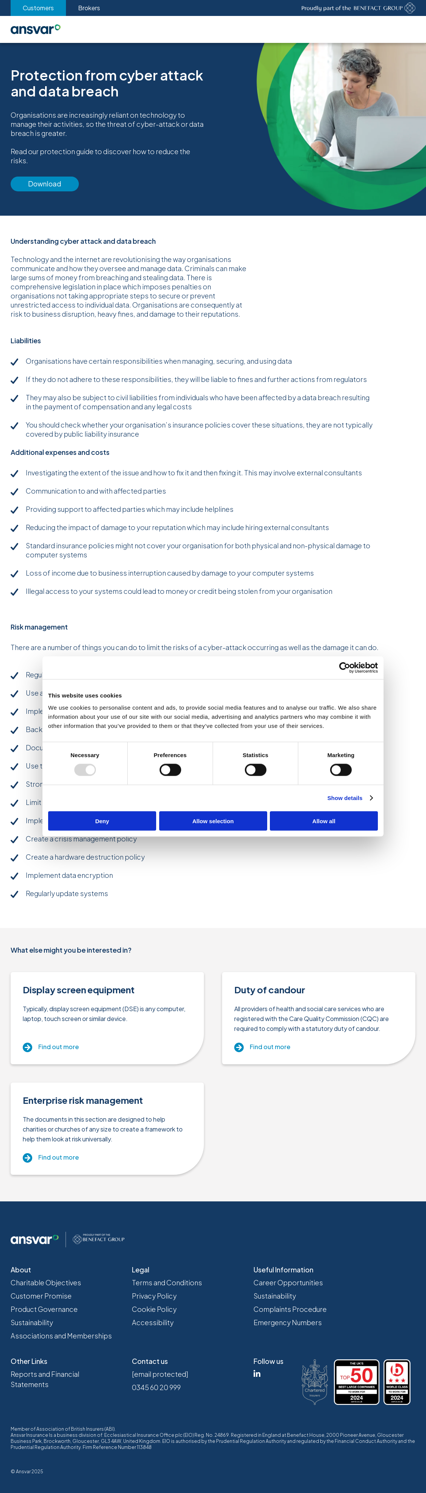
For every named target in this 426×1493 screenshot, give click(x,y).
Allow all (323, 821)
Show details (345, 798)
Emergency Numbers (288, 1322)
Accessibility (153, 1322)
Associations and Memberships (61, 1335)
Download (44, 183)
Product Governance (44, 1309)
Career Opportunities (288, 1282)
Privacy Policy (154, 1295)
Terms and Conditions (167, 1282)
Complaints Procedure (290, 1309)
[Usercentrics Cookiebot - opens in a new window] (345, 668)
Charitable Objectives (46, 1282)
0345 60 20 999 (156, 1387)
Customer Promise (41, 1295)
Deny (102, 821)
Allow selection (212, 821)
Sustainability (32, 1322)
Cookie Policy (154, 1309)
